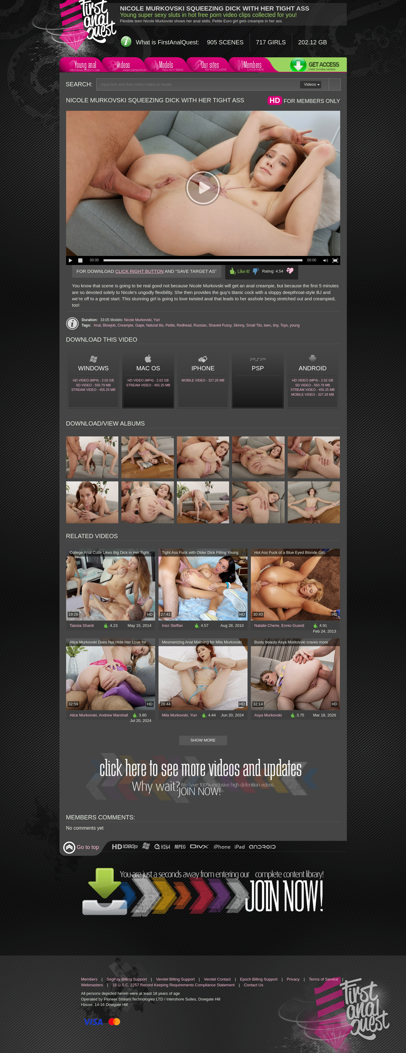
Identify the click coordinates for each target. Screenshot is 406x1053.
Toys (284, 325)
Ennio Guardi (292, 625)
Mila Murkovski (175, 715)
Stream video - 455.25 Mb (93, 389)
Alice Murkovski (83, 715)
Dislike (256, 271)
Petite (170, 325)
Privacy (293, 979)
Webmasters (92, 985)
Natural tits (154, 325)
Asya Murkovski (268, 715)
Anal (97, 325)
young (295, 325)
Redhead (184, 325)
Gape (139, 325)
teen (267, 325)
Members (252, 65)
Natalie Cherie (266, 625)
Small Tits (254, 325)
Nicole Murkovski (138, 320)
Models (167, 65)
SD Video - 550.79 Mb (93, 385)
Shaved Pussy (220, 325)
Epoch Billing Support (258, 979)
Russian (199, 325)
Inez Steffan (172, 625)
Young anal (84, 65)
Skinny (239, 325)
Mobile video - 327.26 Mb (203, 380)
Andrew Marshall (113, 715)
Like (240, 271)
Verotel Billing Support (175, 979)
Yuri (157, 320)
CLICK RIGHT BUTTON (139, 271)
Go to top (81, 847)
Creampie (125, 325)
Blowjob (109, 325)
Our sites (209, 65)
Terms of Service (323, 979)
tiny (275, 325)
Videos (125, 65)
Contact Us (253, 985)
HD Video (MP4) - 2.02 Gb (93, 380)
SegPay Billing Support (127, 979)
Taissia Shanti (82, 625)
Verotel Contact (217, 979)
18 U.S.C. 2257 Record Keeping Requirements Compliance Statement (173, 985)
